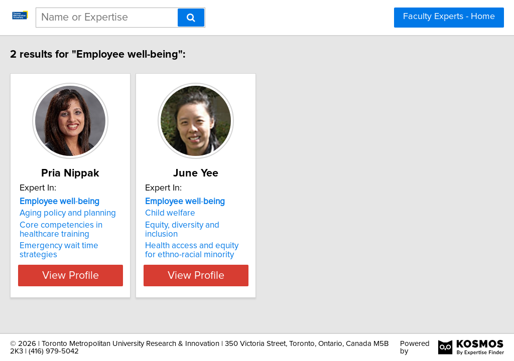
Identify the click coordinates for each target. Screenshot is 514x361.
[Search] (191, 18)
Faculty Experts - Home (449, 16)
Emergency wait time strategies (100, 245)
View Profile (104, 266)
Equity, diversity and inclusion (245, 225)
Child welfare (216, 213)
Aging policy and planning (89, 213)
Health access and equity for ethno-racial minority (244, 241)
